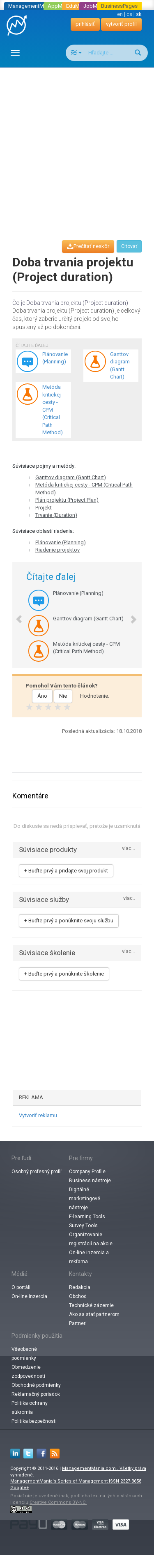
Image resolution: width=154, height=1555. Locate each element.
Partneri (78, 1323)
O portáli (20, 1287)
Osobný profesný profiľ (36, 1171)
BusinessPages (119, 6)
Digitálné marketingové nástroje (84, 1198)
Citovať (129, 246)
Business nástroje (90, 1180)
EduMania (78, 6)
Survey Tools (83, 1225)
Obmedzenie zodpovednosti (28, 1371)
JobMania (95, 6)
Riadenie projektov (57, 550)
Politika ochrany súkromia (29, 1407)
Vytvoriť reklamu (38, 1115)
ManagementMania (31, 6)
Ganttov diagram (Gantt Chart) (70, 477)
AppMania (60, 6)
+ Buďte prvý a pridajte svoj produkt (66, 871)
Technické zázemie (91, 1305)
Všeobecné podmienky (24, 1353)
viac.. (129, 898)
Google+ (19, 1487)
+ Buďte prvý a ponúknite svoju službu (68, 920)
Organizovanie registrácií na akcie (91, 1239)
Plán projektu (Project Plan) (67, 500)
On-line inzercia (29, 1296)
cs (129, 14)
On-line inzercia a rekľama (89, 1257)
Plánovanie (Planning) (60, 542)
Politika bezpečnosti (34, 1421)
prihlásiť (85, 24)
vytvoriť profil (121, 24)
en (120, 14)
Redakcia (79, 1287)
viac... (128, 848)
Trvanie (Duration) (56, 515)
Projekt (43, 508)
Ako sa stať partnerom (94, 1314)
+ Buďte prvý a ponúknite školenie (64, 974)
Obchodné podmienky (36, 1385)
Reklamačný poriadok (35, 1394)
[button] (15, 615)
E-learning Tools (87, 1216)
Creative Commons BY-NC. (58, 1502)
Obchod (78, 1296)
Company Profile (87, 1171)
